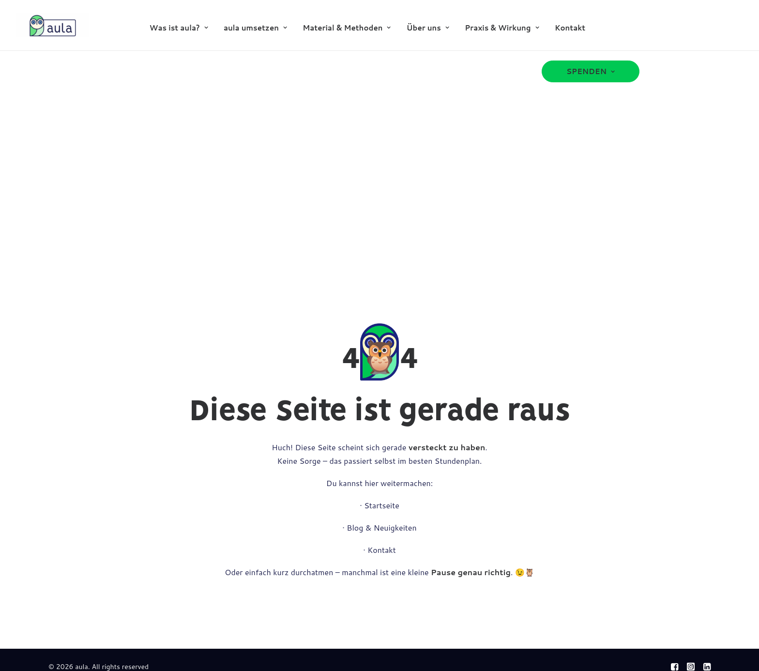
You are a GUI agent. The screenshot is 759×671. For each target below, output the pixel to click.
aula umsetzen (255, 28)
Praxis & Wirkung (502, 28)
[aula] (52, 25)
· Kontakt (379, 549)
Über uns (428, 28)
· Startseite (379, 505)
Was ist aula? (179, 28)
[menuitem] (179, 27)
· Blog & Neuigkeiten (379, 527)
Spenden (590, 71)
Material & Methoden (347, 28)
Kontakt (570, 28)
